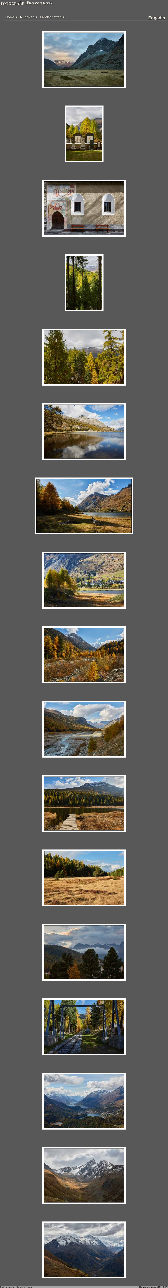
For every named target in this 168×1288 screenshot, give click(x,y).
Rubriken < (28, 17)
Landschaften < (52, 17)
